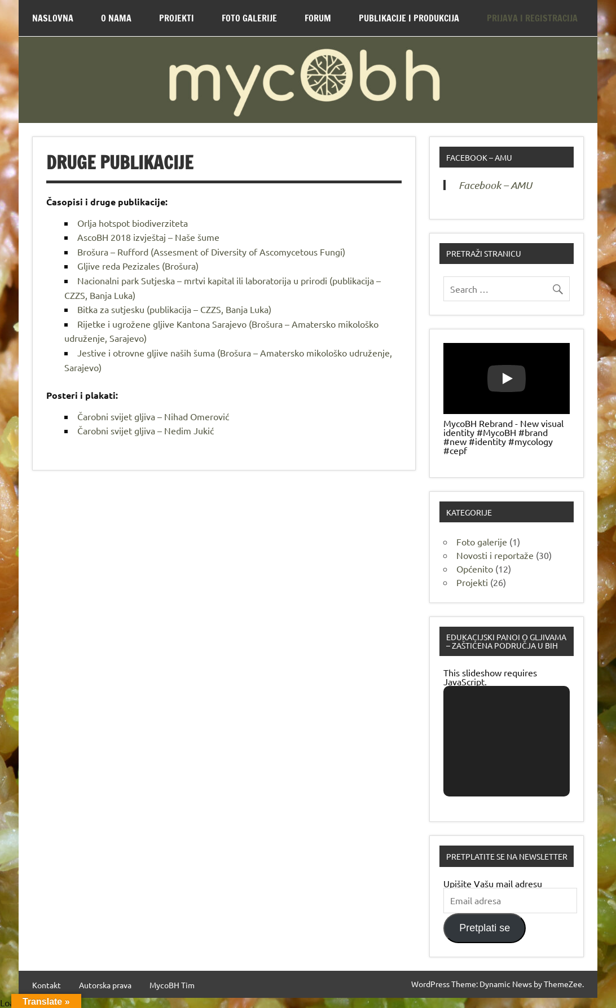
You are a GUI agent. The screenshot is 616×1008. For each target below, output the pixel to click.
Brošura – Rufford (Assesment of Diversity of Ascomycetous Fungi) (211, 251)
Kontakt (46, 985)
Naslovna (52, 18)
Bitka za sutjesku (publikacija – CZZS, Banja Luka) (174, 309)
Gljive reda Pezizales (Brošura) (138, 265)
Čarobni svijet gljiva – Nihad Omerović (153, 416)
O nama (116, 18)
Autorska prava (105, 985)
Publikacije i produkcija (409, 18)
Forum (318, 18)
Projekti (176, 18)
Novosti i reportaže (495, 555)
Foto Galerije (249, 18)
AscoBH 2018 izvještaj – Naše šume (148, 237)
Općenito (474, 568)
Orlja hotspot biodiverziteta (132, 222)
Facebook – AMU (479, 157)
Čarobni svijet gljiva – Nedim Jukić (145, 430)
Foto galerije (481, 541)
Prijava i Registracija (532, 18)
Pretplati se (484, 928)
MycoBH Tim (172, 985)
